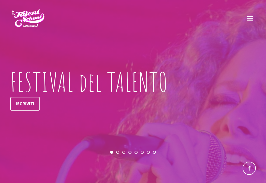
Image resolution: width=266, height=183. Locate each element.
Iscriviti (25, 103)
